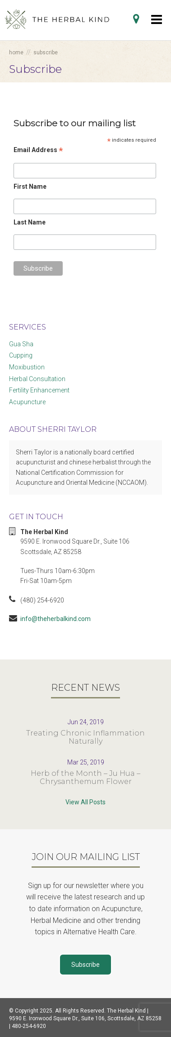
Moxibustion (27, 367)
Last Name (30, 222)
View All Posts (85, 802)
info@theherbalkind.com (55, 618)
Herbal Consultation (37, 378)
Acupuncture (27, 402)
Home (16, 52)
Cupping (20, 355)
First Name (30, 186)
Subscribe (85, 964)
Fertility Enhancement (39, 390)
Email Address (38, 150)
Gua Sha (21, 344)
